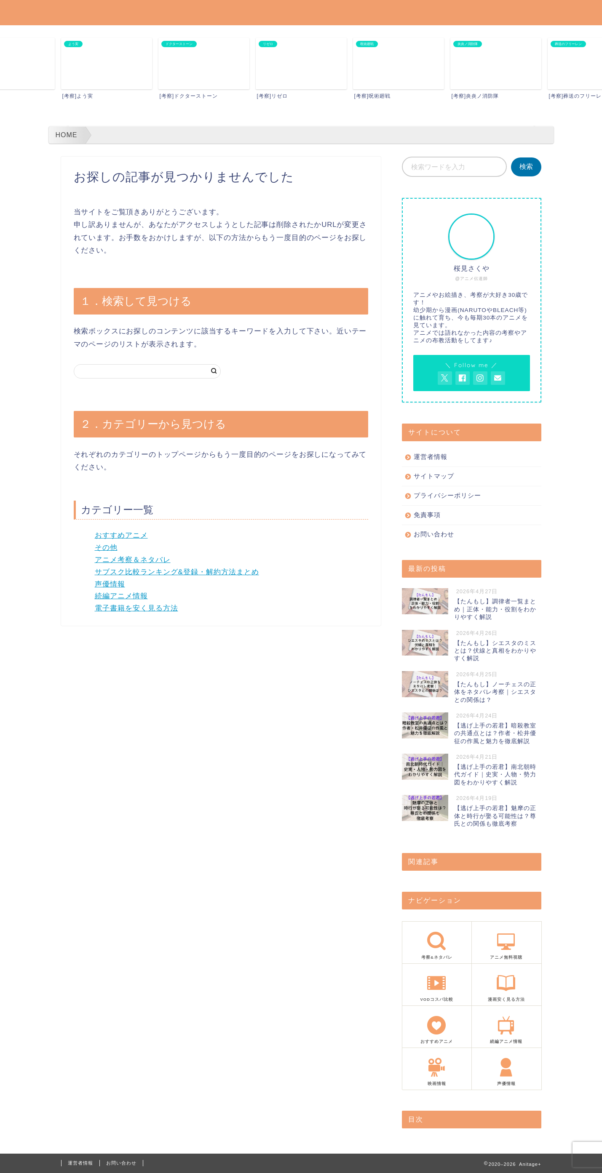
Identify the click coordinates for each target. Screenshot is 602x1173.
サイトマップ (434, 476)
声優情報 (110, 584)
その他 (106, 548)
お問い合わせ (434, 534)
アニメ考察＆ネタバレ (133, 560)
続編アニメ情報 (121, 596)
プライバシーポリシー (447, 495)
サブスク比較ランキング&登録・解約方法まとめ (177, 572)
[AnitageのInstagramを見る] (480, 378)
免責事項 (427, 514)
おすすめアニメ (121, 535)
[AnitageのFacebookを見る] (462, 378)
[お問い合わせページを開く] (498, 378)
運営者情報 (430, 456)
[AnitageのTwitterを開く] (445, 378)
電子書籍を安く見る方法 (136, 608)
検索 (526, 166)
